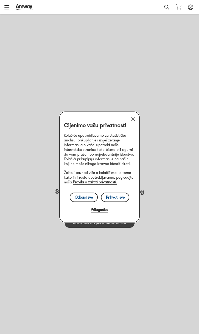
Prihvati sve (115, 197)
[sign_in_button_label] (190, 7)
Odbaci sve (84, 197)
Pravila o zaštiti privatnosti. (95, 182)
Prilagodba (99, 209)
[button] (8, 7)
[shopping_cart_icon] (179, 7)
